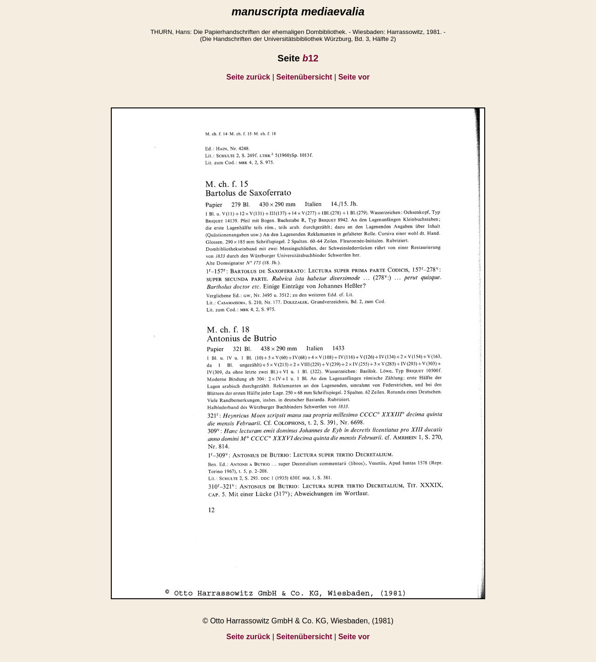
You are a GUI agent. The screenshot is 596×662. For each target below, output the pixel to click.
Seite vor (354, 77)
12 (310, 58)
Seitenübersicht (304, 77)
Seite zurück (248, 77)
